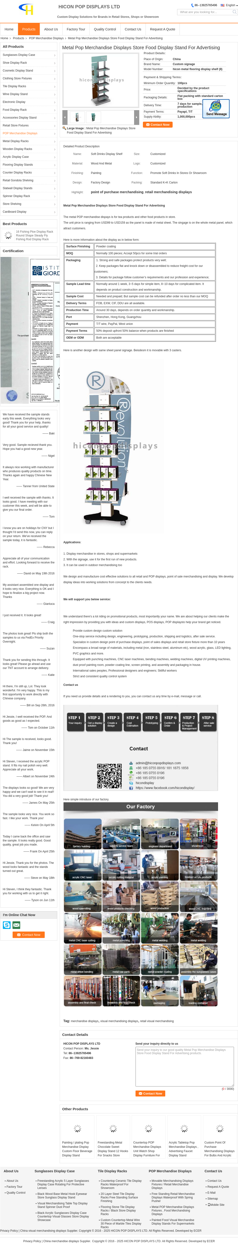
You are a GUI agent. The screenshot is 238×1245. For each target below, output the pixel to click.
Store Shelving (12, 204)
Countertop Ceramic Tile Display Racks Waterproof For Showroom (121, 1184)
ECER (197, 1230)
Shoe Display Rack (15, 62)
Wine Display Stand (15, 94)
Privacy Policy (9, 1230)
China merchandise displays (61, 1241)
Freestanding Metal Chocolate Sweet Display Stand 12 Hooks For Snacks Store (113, 1149)
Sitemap (213, 1198)
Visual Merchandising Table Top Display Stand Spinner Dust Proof (63, 1205)
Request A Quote (162, 29)
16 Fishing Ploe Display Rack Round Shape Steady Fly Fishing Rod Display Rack (34, 235)
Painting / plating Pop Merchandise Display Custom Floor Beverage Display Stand (77, 1149)
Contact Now (160, 124)
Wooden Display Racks (17, 149)
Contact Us (133, 29)
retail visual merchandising (157, 1021)
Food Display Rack (15, 109)
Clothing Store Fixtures (17, 78)
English (230, 5)
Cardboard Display (14, 211)
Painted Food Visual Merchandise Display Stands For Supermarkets (173, 1221)
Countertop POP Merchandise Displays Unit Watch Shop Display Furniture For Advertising (147, 1151)
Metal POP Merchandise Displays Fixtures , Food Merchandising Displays (173, 1210)
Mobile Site (216, 1205)
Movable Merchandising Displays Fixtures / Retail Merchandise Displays (172, 1184)
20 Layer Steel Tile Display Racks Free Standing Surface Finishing (119, 1197)
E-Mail (212, 1192)
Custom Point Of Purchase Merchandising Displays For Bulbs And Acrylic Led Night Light (219, 1151)
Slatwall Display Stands (18, 188)
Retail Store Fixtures (16, 125)
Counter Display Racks (17, 172)
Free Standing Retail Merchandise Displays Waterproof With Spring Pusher (173, 1197)
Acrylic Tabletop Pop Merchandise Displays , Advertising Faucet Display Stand (183, 1149)
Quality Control (105, 29)
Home (9, 29)
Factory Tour (76, 29)
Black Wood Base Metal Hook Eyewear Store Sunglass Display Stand (62, 1195)
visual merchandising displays (119, 1021)
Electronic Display (14, 102)
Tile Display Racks (14, 86)
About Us (51, 29)
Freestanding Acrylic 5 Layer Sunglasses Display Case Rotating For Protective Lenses (63, 1184)
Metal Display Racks (16, 141)
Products (28, 29)
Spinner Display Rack (16, 196)
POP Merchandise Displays (46, 38)
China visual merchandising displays (43, 1230)
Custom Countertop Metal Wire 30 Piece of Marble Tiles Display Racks (121, 1223)
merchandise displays (84, 1021)
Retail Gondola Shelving (18, 180)
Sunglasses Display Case (19, 55)
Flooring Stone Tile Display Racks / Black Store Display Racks (118, 1210)
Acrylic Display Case (16, 157)
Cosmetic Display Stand (18, 70)
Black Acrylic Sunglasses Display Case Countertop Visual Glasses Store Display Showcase (63, 1216)
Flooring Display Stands (18, 164)
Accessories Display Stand (20, 117)
